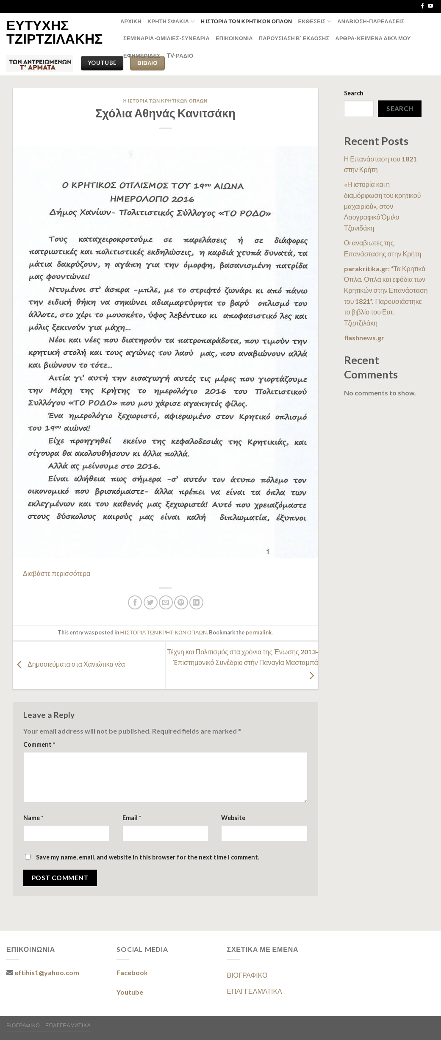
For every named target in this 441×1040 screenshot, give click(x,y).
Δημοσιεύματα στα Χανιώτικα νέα (69, 664)
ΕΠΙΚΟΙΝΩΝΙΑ (234, 38)
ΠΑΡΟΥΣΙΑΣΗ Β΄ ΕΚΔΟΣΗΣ (294, 38)
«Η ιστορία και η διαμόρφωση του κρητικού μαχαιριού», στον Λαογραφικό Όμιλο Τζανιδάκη (382, 205)
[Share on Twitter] (151, 602)
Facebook (132, 972)
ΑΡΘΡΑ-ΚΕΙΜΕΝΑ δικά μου (372, 38)
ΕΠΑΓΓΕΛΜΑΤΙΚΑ (254, 991)
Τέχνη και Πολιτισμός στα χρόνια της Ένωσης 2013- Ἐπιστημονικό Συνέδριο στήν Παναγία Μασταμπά (242, 663)
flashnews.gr (364, 338)
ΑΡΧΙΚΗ (130, 21)
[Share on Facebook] (135, 602)
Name (33, 817)
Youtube (129, 992)
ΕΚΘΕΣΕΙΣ (315, 21)
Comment (39, 744)
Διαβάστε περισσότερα (56, 573)
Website (233, 817)
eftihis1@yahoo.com (46, 972)
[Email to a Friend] (166, 602)
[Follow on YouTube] (430, 6)
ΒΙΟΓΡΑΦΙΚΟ (247, 975)
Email (131, 817)
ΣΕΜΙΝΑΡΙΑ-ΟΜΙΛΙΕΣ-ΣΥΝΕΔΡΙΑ (166, 38)
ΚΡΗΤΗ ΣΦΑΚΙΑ (171, 21)
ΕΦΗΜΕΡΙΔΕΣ (142, 55)
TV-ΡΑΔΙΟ (180, 55)
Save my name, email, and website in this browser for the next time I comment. (147, 857)
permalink (259, 632)
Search (353, 93)
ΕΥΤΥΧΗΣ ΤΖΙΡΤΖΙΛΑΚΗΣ (54, 31)
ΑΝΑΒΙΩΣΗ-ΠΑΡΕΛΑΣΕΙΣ (370, 21)
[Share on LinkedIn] (196, 602)
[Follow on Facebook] (422, 6)
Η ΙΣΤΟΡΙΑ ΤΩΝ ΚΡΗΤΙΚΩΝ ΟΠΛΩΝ (246, 21)
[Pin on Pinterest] (181, 602)
